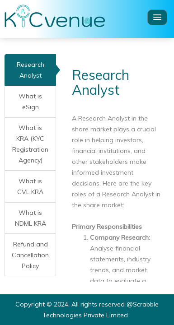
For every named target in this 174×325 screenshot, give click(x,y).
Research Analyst (30, 69)
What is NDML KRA (30, 218)
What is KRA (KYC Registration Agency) (30, 144)
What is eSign (30, 101)
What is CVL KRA (30, 186)
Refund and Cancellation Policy (30, 255)
